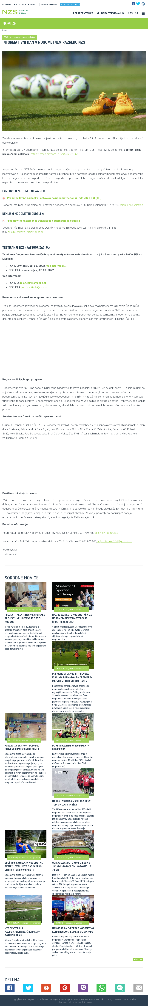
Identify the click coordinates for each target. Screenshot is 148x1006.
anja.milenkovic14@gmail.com (25, 231)
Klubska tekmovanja (111, 13)
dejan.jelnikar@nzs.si (131, 205)
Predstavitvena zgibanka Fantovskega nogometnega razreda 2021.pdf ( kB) (51, 198)
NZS (130, 13)
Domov (5, 30)
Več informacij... (56, 265)
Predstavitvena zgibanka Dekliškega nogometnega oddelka (41, 220)
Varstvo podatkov (129, 999)
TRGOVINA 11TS (19, 4)
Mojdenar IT (79, 1002)
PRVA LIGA (6, 4)
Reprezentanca (83, 13)
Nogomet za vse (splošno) (24, 37)
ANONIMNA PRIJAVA (48, 4)
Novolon (89, 1002)
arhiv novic (138, 959)
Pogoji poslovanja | (115, 999)
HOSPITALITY (33, 4)
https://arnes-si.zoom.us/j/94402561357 (54, 154)
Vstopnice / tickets (70, 4)
